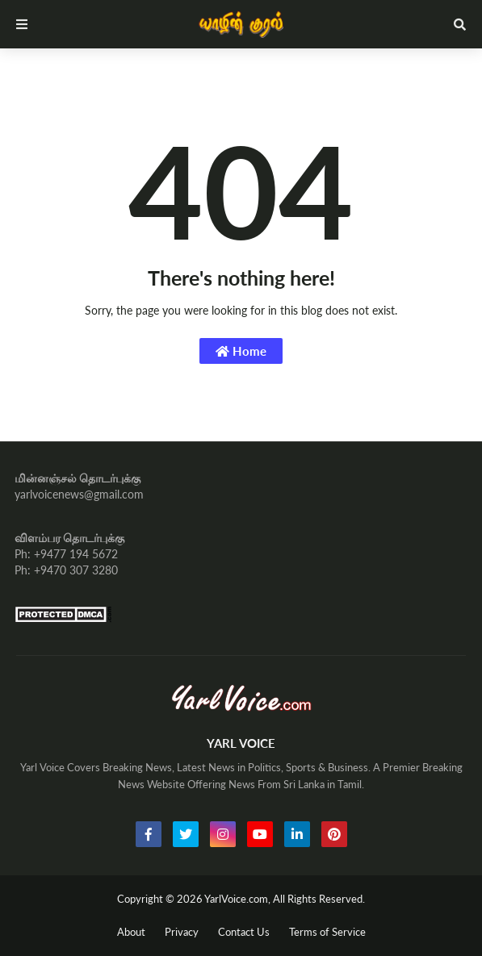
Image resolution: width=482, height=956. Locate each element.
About (131, 931)
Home (241, 351)
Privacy (182, 931)
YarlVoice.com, (238, 898)
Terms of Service (327, 931)
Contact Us (244, 931)
